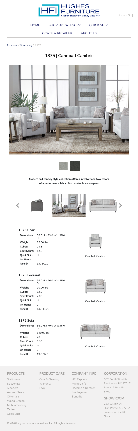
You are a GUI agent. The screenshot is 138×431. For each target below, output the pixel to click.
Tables (11, 409)
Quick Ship (98, 25)
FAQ (42, 388)
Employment (80, 392)
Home (35, 25)
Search (124, 15)
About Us (89, 33)
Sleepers (12, 388)
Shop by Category (65, 25)
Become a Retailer (83, 388)
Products (12, 45)
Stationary (26, 45)
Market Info (79, 384)
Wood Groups (16, 401)
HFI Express (79, 379)
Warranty (45, 384)
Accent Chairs (15, 392)
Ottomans (13, 397)
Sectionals (13, 384)
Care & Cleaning (49, 379)
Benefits (77, 397)
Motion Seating (16, 405)
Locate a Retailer (56, 33)
